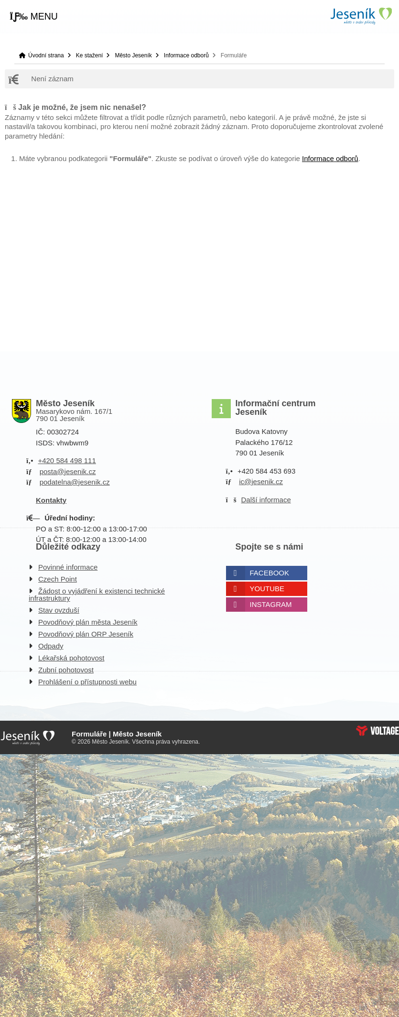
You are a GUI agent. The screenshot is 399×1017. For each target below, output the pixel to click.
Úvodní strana (361, 16)
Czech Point (57, 579)
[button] (34, 17)
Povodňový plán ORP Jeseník (85, 634)
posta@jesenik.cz (68, 471)
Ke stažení (89, 55)
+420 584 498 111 (67, 460)
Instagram (271, 604)
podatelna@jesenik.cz (75, 482)
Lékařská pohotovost (71, 658)
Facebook (270, 573)
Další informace (266, 500)
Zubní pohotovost (66, 670)
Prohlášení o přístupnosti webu (87, 682)
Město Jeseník (133, 55)
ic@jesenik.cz (261, 481)
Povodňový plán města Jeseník (88, 622)
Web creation (377, 730)
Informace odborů (186, 55)
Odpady (51, 646)
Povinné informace (67, 567)
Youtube (267, 588)
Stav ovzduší (58, 610)
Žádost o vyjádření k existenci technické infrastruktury (97, 594)
